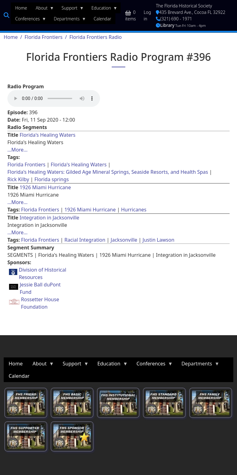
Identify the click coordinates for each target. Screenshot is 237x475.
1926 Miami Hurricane (45, 187)
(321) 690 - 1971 (174, 19)
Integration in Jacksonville (49, 217)
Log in (147, 15)
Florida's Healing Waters (47, 134)
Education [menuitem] (102, 9)
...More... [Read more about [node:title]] (17, 149)
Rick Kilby (18, 179)
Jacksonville (124, 239)
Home (11, 37)
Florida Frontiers (43, 37)
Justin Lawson (158, 239)
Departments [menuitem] (67, 20)
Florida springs (51, 179)
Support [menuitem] (70, 9)
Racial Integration (85, 239)
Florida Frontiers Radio (95, 37)
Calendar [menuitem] (102, 19)
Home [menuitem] (21, 8)
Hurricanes (133, 209)
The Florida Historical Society (184, 6)
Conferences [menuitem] (28, 20)
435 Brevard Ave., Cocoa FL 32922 (190, 12)
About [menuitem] (42, 9)
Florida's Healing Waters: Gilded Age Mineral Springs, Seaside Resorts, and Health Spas (107, 172)
